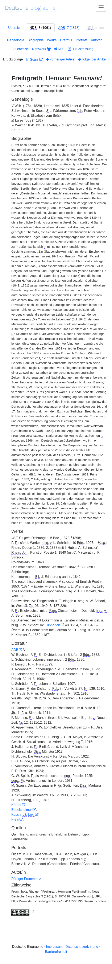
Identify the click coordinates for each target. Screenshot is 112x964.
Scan (32, 59)
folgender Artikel (92, 59)
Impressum (54, 946)
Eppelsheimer (21, 809)
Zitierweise (21, 49)
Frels (15, 819)
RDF (59, 49)
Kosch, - (22, 814)
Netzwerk (41, 49)
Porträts (81, 40)
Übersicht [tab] (15, 27)
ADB (14, 650)
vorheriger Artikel (60, 59)
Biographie (36, 40)
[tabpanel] (56, 477)
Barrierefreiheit (56, 951)
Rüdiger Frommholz (26, 879)
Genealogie (15, 40)
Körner (16, 805)
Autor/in (96, 40)
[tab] (40, 27)
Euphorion (52, 625)
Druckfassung (81, 49)
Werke (52, 40)
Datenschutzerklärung (81, 946)
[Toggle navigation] (101, 7)
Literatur (66, 40)
